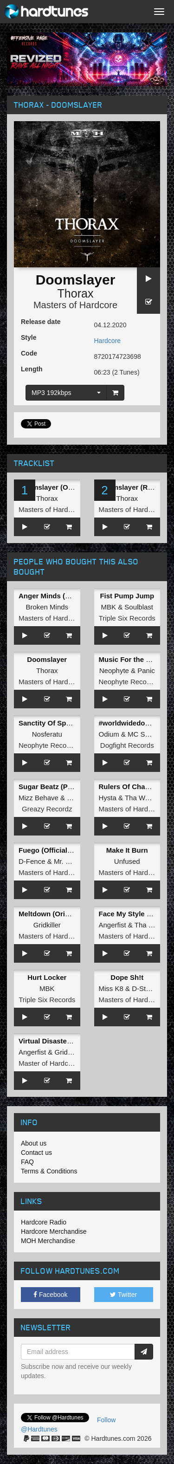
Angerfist (112, 925)
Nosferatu (47, 734)
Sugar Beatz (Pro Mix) (54, 786)
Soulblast (138, 607)
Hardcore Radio (43, 1222)
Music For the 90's (129, 659)
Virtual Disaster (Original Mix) (67, 1041)
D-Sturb (144, 988)
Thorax (76, 293)
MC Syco (142, 734)
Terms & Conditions (49, 1171)
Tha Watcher (144, 798)
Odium (109, 734)
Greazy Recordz (47, 809)
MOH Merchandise (48, 1240)
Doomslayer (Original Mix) (62, 487)
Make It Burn (127, 850)
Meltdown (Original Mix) (58, 914)
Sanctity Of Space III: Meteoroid (71, 723)
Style (28, 337)
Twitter (123, 1294)
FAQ (27, 1162)
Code (29, 353)
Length (32, 369)
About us (33, 1143)
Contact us (36, 1152)
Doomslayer (47, 659)
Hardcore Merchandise (54, 1231)
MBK (108, 607)
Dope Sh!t (126, 977)
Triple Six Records (127, 618)
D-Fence (32, 861)
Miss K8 (111, 988)
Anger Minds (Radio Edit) (60, 596)
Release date (41, 321)
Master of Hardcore (48, 1063)
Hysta (107, 798)
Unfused (127, 861)
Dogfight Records (127, 745)
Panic (146, 670)
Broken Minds (47, 607)
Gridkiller (47, 925)
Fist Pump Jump (127, 596)
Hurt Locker (46, 977)
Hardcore (107, 340)
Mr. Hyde (68, 861)
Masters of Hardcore (75, 305)
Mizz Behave (38, 798)
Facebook (50, 1294)
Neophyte (114, 670)
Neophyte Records (127, 682)
